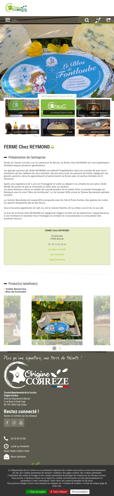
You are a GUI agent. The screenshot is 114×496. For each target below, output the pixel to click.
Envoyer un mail (57, 249)
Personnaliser (80, 491)
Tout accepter (36, 491)
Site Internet (57, 254)
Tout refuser (58, 491)
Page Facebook (57, 259)
